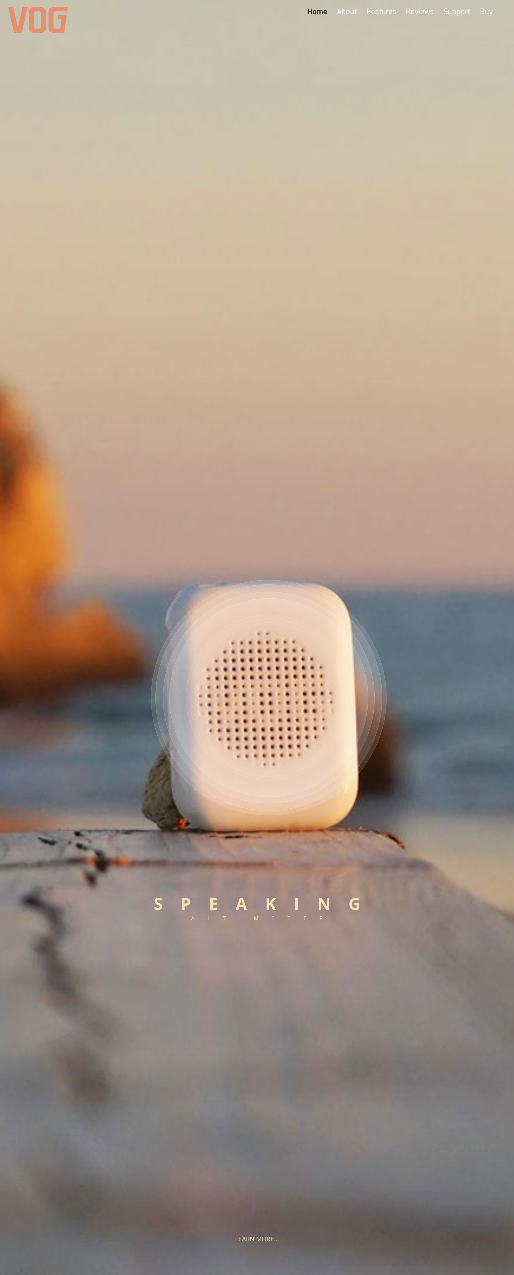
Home (317, 11)
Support (457, 11)
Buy (486, 11)
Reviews (420, 11)
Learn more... (257, 1238)
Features (381, 11)
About (347, 11)
